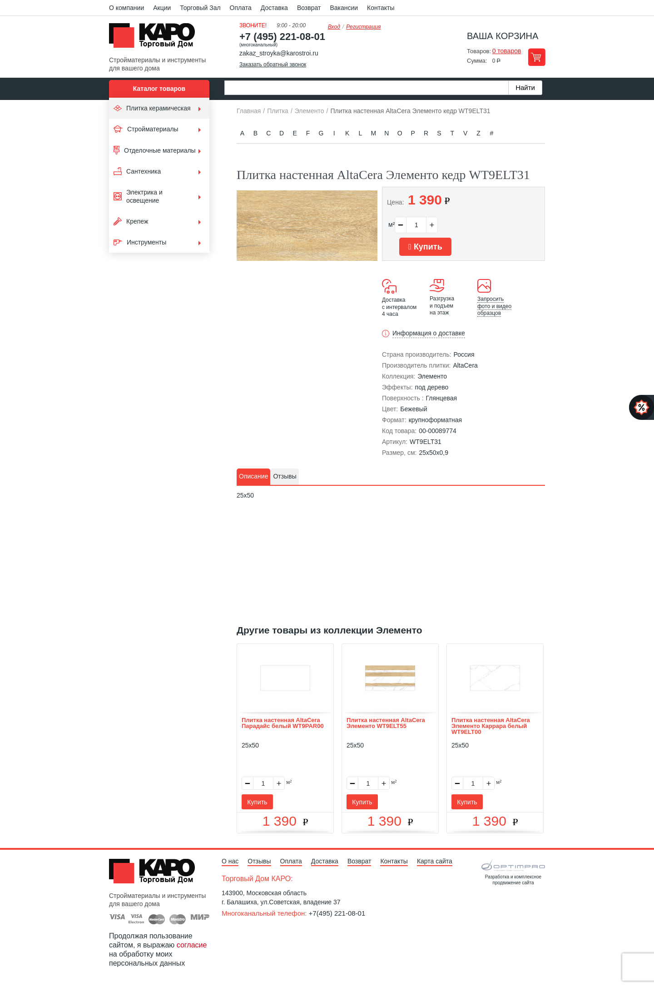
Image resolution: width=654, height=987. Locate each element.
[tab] (253, 477)
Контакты (380, 7)
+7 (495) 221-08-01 (282, 36)
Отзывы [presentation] (284, 476)
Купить (425, 246)
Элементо (432, 376)
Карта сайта (434, 861)
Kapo (155, 38)
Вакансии (344, 7)
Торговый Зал (200, 7)
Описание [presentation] (253, 476)
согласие (192, 945)
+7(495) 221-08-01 (337, 913)
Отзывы (259, 861)
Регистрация (363, 27)
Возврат (309, 7)
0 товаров (506, 51)
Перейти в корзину (536, 57)
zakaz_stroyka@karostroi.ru (278, 53)
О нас (230, 861)
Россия (464, 354)
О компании (126, 7)
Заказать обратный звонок (272, 64)
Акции (162, 7)
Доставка (274, 7)
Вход (334, 27)
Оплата (241, 7)
